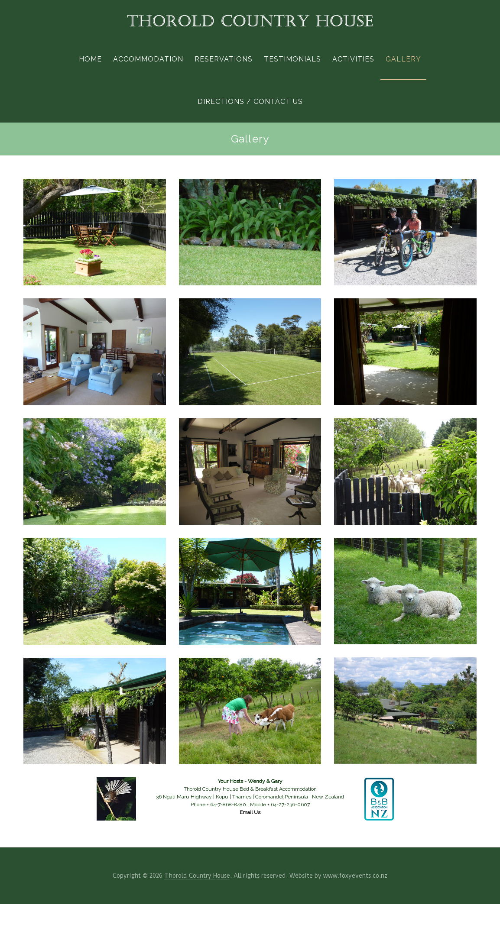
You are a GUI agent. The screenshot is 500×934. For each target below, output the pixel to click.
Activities (353, 59)
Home (90, 59)
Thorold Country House (197, 875)
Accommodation (148, 59)
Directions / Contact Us (250, 101)
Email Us (250, 812)
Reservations (224, 59)
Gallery (403, 59)
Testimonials (292, 59)
